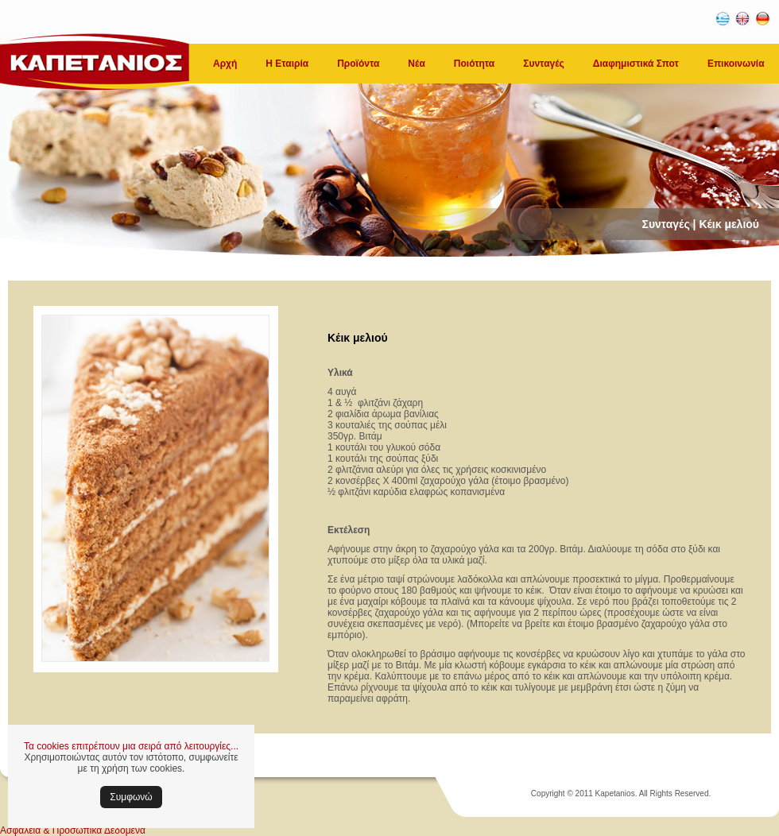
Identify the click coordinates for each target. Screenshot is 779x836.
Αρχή (225, 63)
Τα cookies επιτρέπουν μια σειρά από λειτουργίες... (131, 746)
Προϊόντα (358, 63)
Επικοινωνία (736, 63)
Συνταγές (543, 63)
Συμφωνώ (131, 797)
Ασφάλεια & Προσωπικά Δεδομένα (72, 830)
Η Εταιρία (286, 63)
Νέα (416, 63)
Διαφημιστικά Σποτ (636, 63)
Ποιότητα (474, 63)
